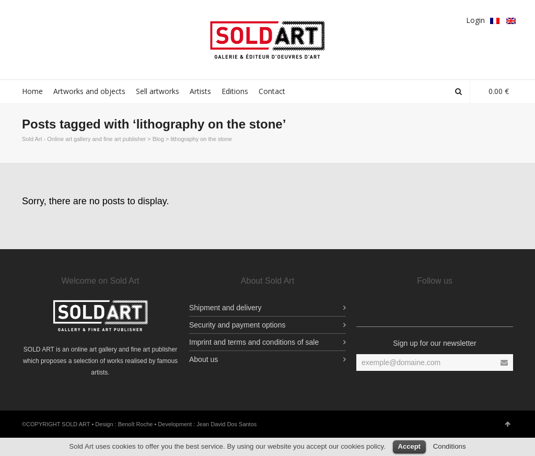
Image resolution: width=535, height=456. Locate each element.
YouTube (119, 19)
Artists (200, 91)
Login (475, 20)
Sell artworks (157, 91)
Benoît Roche (135, 424)
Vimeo (104, 19)
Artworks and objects (89, 91)
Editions (235, 91)
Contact (272, 91)
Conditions (449, 446)
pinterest (89, 19)
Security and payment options (237, 325)
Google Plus (73, 19)
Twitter (58, 19)
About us (203, 359)
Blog (158, 139)
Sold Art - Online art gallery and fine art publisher (84, 139)
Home (32, 91)
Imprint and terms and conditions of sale (254, 342)
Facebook (28, 19)
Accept (409, 446)
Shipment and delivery (225, 307)
